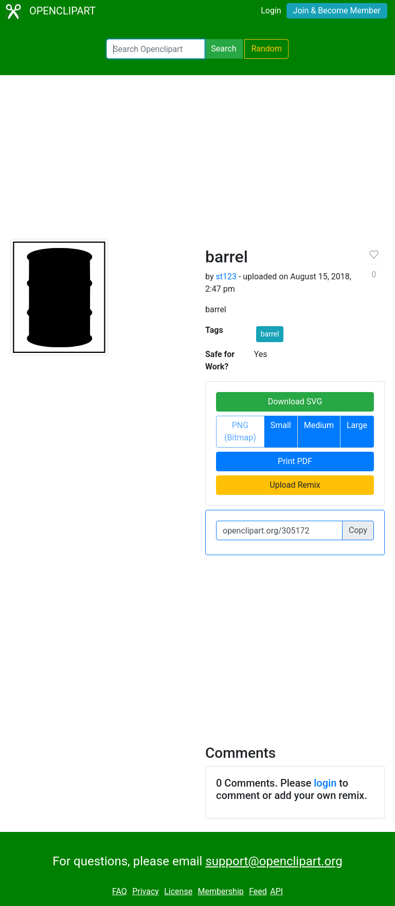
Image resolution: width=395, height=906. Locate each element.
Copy (358, 530)
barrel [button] (270, 334)
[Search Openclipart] (155, 49)
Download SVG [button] (295, 401)
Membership (220, 891)
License (178, 891)
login (325, 783)
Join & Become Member (337, 10)
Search (223, 49)
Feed (258, 891)
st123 (226, 276)
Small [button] (281, 425)
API (276, 891)
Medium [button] (319, 425)
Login (271, 10)
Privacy (145, 891)
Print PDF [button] (295, 461)
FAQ (119, 891)
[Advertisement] (197, 162)
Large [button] (357, 425)
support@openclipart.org (273, 861)
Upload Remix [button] (295, 485)
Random (266, 49)
